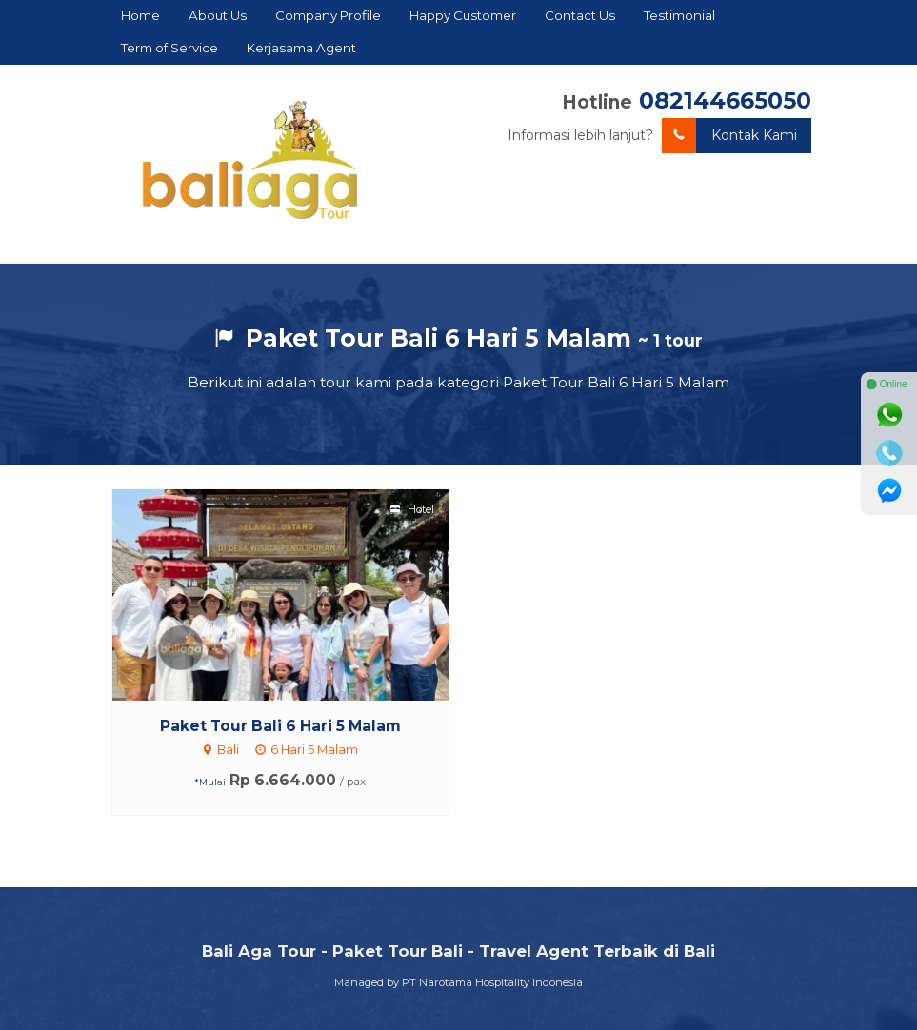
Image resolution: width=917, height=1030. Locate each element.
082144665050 (725, 100)
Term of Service (169, 47)
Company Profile (328, 15)
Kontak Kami (729, 135)
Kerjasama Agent (301, 47)
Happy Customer (462, 15)
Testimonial (679, 15)
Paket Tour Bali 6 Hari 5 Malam (280, 726)
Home (140, 15)
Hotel (412, 509)
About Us (218, 15)
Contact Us (580, 15)
